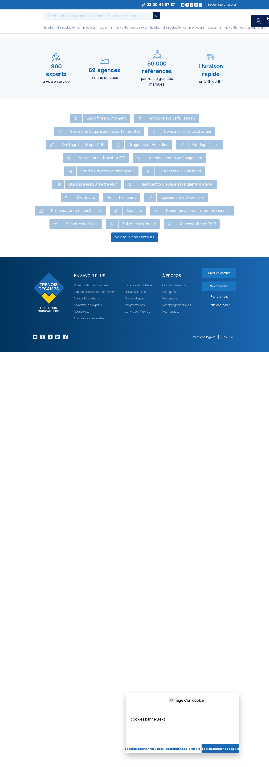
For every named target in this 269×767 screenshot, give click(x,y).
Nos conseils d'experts (88, 720)
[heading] (147, 85)
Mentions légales (204, 752)
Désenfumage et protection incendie (77, 42)
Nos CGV (227, 752)
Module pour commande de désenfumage (162, 42)
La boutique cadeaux (138, 700)
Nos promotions (123, 27)
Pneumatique (154, 99)
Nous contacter (219, 720)
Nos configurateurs (150, 27)
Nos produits (82, 27)
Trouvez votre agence (222, 5)
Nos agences (170, 707)
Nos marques (170, 727)
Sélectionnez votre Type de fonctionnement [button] (71, 349)
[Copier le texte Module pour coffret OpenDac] (120, 54)
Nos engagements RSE (177, 720)
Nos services (102, 27)
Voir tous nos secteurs (134, 652)
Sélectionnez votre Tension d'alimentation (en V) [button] (132, 336)
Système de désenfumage (117, 42)
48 (146, 121)
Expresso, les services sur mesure (94, 707)
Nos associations (135, 707)
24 (128, 121)
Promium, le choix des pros (91, 700)
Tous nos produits (39, 42)
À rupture (152, 143)
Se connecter (210, 103)
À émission (130, 143)
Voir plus (134, 281)
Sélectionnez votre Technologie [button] (61, 336)
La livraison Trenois (137, 727)
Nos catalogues (134, 713)
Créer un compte (210, 114)
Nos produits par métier (89, 733)
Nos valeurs (169, 713)
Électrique (130, 99)
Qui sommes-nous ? (174, 700)
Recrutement (219, 711)
